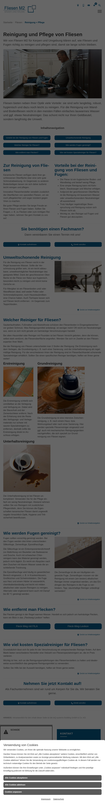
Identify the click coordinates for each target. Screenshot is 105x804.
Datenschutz (58, 799)
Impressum (45, 799)
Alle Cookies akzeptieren (16, 778)
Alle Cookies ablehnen (15, 785)
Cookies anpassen (13, 792)
